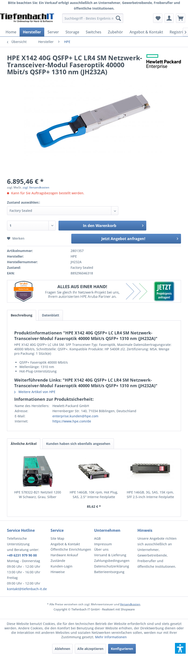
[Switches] (93, 32)
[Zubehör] (115, 32)
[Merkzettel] (157, 18)
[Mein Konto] (169, 18)
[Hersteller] (32, 32)
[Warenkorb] (180, 18)
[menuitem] (92, 18)
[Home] (11, 32)
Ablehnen (62, 648)
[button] (180, 648)
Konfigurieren (122, 648)
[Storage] (72, 32)
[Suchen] (118, 18)
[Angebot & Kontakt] (146, 32)
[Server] (53, 32)
